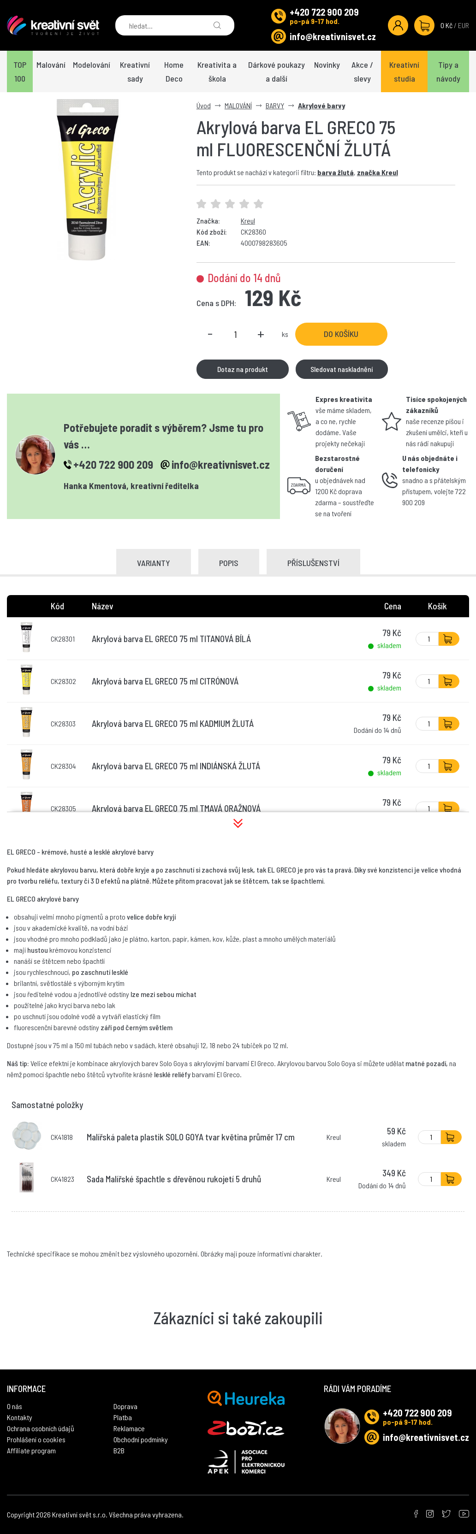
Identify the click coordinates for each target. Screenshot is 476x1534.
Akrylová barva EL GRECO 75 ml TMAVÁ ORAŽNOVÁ (176, 808)
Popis (228, 563)
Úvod (203, 105)
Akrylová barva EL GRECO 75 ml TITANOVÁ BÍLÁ (171, 638)
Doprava (125, 1406)
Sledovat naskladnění (341, 369)
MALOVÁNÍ (238, 105)
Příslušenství (313, 563)
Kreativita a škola (217, 71)
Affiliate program (31, 1450)
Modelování (91, 64)
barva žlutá (335, 172)
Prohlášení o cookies (36, 1439)
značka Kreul (377, 172)
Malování (50, 64)
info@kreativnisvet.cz (333, 36)
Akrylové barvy (321, 105)
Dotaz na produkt (242, 369)
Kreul (248, 220)
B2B (119, 1450)
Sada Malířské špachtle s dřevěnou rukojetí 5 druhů (174, 1179)
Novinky (327, 64)
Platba (122, 1417)
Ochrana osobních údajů (40, 1428)
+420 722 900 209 (324, 12)
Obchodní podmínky (140, 1439)
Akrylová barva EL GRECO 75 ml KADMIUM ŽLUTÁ (173, 723)
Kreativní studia (404, 71)
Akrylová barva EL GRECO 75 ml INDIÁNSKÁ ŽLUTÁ (176, 766)
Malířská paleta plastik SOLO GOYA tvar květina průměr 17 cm (191, 1137)
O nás (14, 1406)
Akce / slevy (362, 71)
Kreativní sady (135, 71)
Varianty (153, 563)
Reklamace (129, 1428)
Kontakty (19, 1417)
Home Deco (174, 71)
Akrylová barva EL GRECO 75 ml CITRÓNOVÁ (165, 681)
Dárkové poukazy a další (276, 71)
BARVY (275, 105)
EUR (463, 25)
